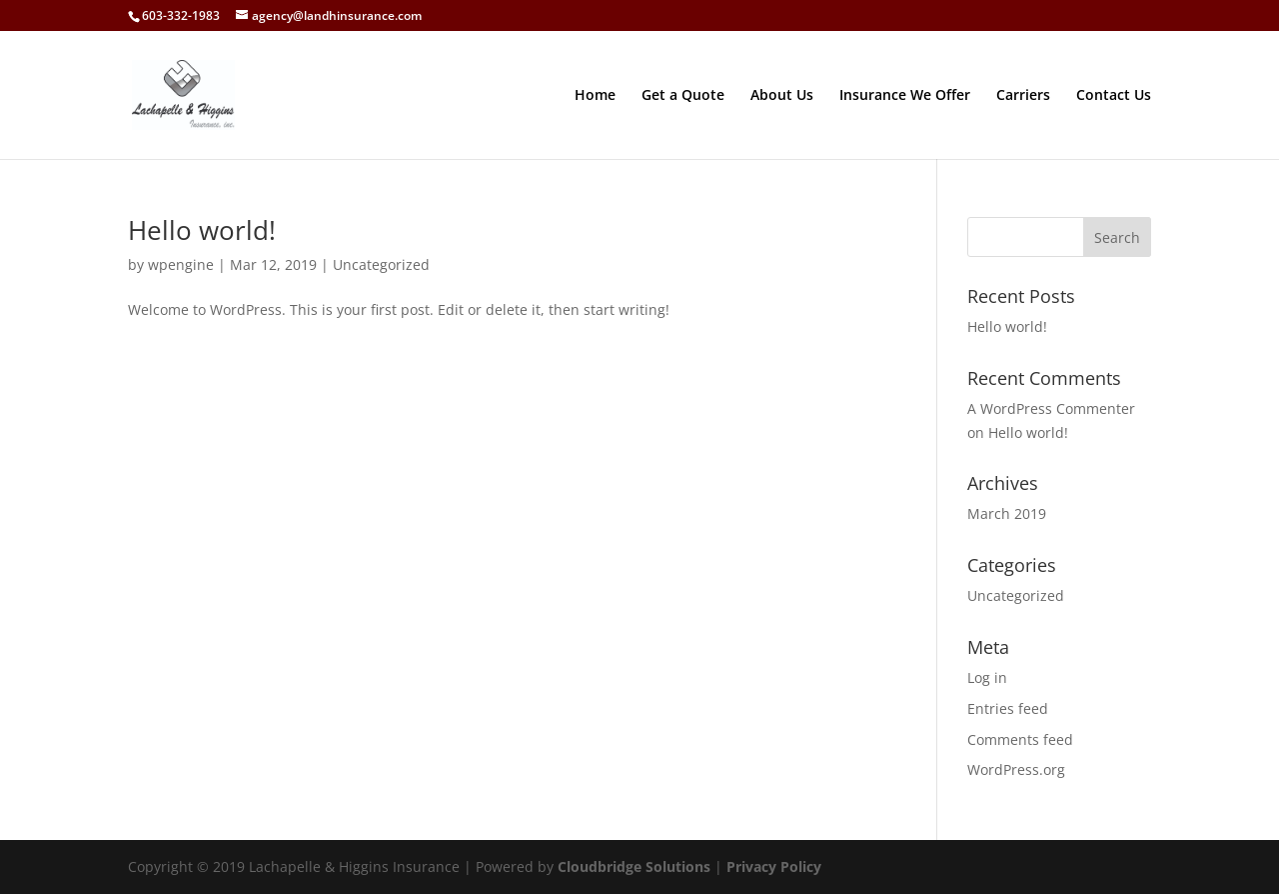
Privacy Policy (773, 866)
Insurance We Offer (904, 96)
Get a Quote (682, 96)
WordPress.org (1016, 769)
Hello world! (202, 230)
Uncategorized (381, 264)
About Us (781, 96)
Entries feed (1007, 708)
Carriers (1023, 96)
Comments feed (1020, 739)
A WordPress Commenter (1051, 408)
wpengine (181, 264)
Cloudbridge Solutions (634, 866)
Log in (987, 677)
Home (595, 96)
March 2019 (1006, 513)
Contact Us (1113, 96)
